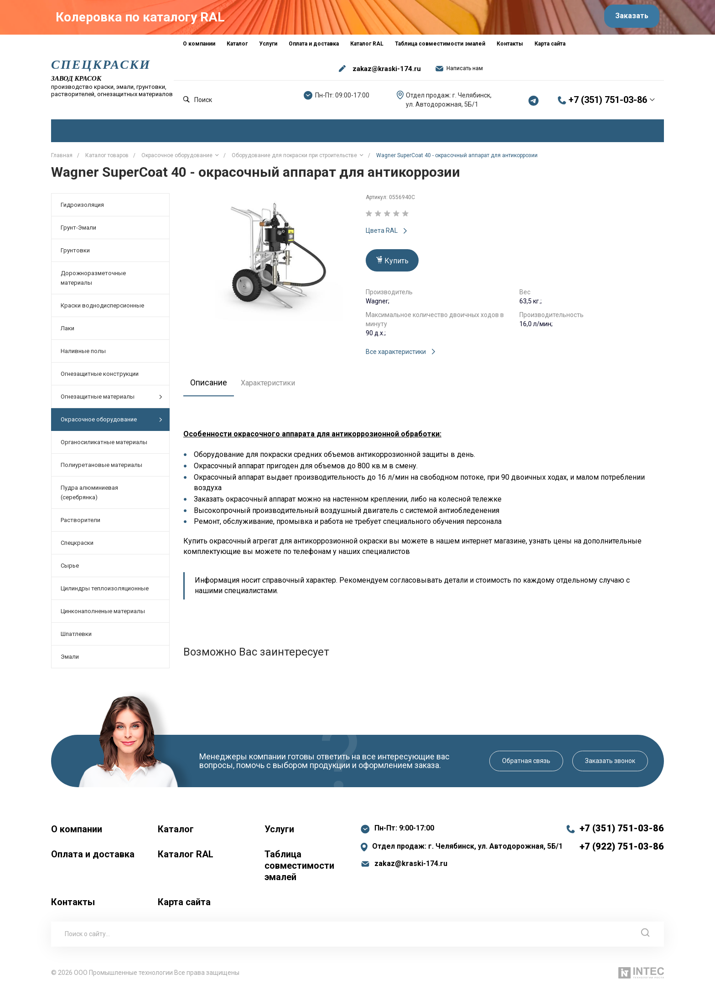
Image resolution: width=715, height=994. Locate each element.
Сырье (70, 570)
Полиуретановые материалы (101, 469)
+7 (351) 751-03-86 (608, 104)
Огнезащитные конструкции (100, 378)
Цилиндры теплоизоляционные (105, 592)
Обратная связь (526, 765)
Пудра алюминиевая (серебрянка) (89, 497)
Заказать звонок (610, 765)
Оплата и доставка (93, 858)
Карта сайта (184, 906)
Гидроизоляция (82, 209)
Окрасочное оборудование (111, 424)
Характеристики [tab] (273, 387)
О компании (76, 833)
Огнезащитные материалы (111, 401)
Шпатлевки (76, 638)
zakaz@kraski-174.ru (386, 73)
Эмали (70, 661)
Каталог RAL (185, 858)
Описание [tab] (211, 386)
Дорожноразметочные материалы (93, 282)
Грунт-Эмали (78, 232)
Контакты (73, 906)
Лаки (67, 332)
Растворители (80, 524)
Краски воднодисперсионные (102, 310)
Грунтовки (75, 254)
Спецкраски (77, 547)
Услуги (279, 833)
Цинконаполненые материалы (103, 615)
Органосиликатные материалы (104, 446)
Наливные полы (83, 355)
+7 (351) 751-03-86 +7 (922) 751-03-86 (622, 841)
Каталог (176, 833)
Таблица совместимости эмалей (299, 869)
